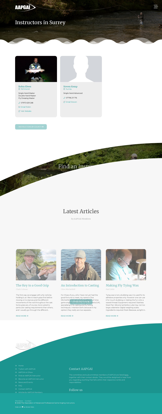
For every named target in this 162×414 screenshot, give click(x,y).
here (126, 393)
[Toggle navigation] (156, 6)
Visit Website (26, 113)
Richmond (25, 91)
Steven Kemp (70, 88)
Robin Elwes (24, 88)
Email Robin (26, 109)
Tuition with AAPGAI (26, 387)
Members (19, 404)
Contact (28, 404)
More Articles (81, 302)
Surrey (69, 91)
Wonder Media (30, 407)
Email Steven (71, 104)
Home (21, 384)
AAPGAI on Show (25, 390)
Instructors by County (30, 127)
